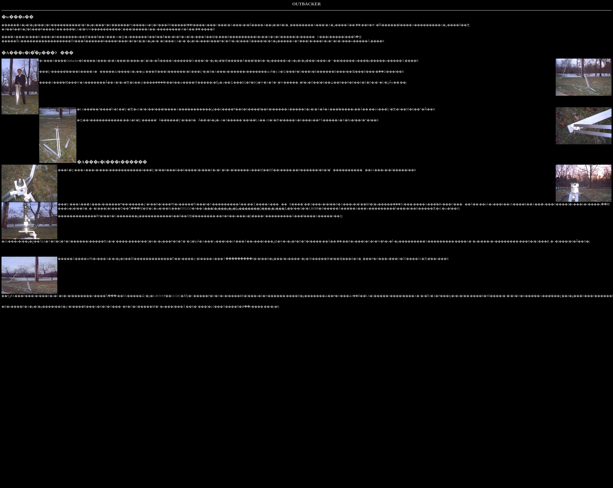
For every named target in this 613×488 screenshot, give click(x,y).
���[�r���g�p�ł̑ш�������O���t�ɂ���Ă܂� (247, 208)
